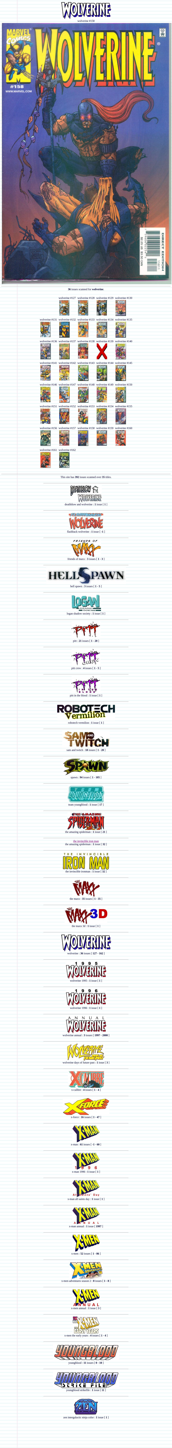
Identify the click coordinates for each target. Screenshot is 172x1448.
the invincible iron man (86, 841)
